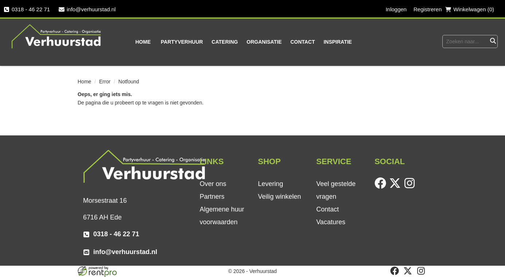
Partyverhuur (182, 42)
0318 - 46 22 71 (27, 9)
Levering (270, 183)
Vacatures (330, 222)
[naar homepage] (56, 36)
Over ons (213, 183)
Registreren (428, 9)
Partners (212, 196)
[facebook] (382, 187)
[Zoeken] (493, 41)
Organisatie (264, 42)
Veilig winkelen (279, 196)
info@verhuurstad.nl (87, 9)
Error (104, 81)
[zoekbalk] (465, 41)
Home (143, 42)
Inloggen (396, 9)
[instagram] (411, 187)
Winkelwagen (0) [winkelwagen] (469, 9)
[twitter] (396, 187)
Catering (225, 42)
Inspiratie (338, 42)
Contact (302, 42)
